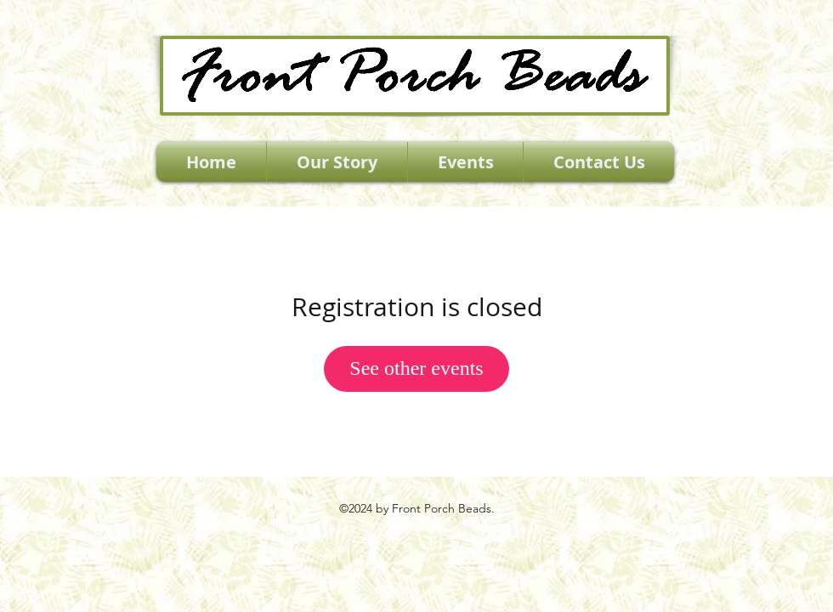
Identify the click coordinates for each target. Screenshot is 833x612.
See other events (416, 368)
